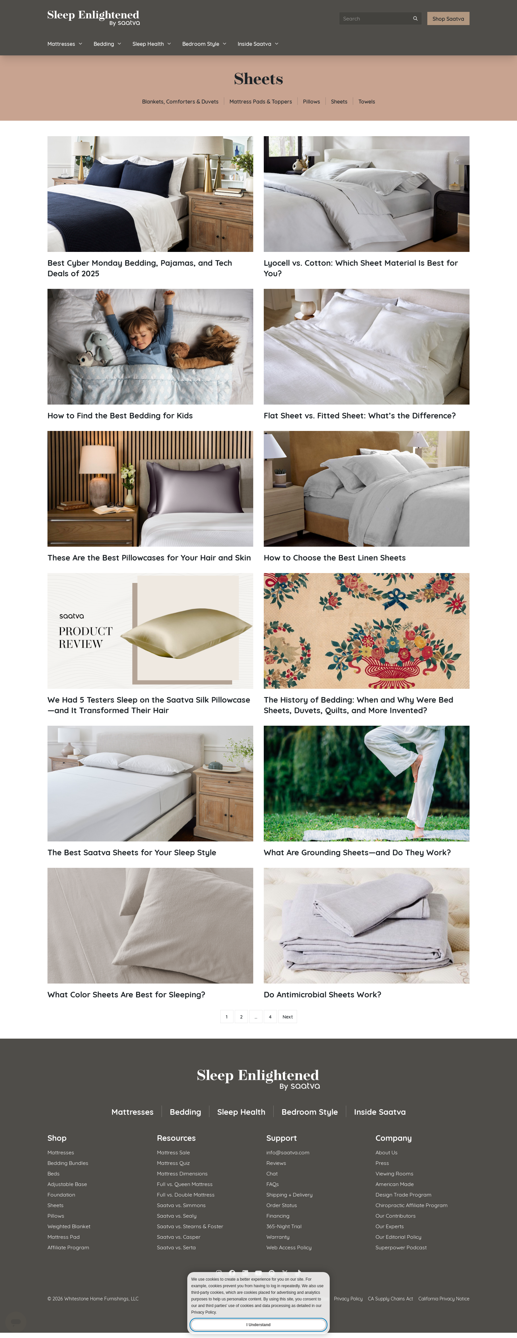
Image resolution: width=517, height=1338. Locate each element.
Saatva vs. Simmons (181, 1204)
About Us (387, 1151)
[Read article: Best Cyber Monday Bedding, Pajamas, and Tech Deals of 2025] (150, 207)
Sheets (339, 101)
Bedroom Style (204, 43)
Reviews (276, 1162)
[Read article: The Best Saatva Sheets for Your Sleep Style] (150, 791)
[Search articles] (380, 18)
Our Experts (390, 1225)
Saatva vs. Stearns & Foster (190, 1225)
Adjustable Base (67, 1183)
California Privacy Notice (444, 1298)
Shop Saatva (448, 18)
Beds (53, 1173)
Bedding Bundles (67, 1162)
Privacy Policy (348, 1298)
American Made (395, 1183)
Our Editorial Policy (398, 1236)
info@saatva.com (288, 1151)
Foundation (61, 1194)
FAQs (272, 1183)
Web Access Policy (289, 1246)
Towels (366, 101)
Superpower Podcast (401, 1246)
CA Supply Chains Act (390, 1298)
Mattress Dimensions (182, 1173)
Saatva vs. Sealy (177, 1215)
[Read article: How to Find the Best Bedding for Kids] (150, 354)
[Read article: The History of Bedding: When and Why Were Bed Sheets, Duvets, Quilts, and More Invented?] (367, 644)
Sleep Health (152, 43)
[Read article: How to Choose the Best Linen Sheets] (367, 497)
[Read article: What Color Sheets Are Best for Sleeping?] (150, 933)
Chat (272, 1173)
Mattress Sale (173, 1151)
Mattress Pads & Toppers (260, 101)
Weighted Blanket (68, 1225)
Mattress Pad (63, 1236)
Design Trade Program (404, 1194)
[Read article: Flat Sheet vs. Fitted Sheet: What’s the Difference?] (367, 354)
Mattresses (65, 43)
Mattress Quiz (173, 1162)
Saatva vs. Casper (178, 1236)
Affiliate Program (68, 1246)
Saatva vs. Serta (176, 1246)
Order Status (281, 1204)
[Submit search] (415, 18)
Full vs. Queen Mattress (185, 1183)
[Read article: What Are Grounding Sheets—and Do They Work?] (367, 791)
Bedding (108, 43)
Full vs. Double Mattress (186, 1194)
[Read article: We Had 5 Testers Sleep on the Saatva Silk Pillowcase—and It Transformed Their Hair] (150, 644)
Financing (277, 1215)
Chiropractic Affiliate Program (412, 1204)
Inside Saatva (258, 43)
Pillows (311, 101)
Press (382, 1162)
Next (288, 1016)
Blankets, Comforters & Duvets (180, 101)
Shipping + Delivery (289, 1194)
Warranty (277, 1236)
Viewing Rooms (394, 1173)
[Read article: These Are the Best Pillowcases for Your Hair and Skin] (150, 497)
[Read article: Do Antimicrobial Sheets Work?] (367, 933)
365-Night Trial (284, 1225)
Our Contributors (396, 1215)
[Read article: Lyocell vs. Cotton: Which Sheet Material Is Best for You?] (367, 207)
